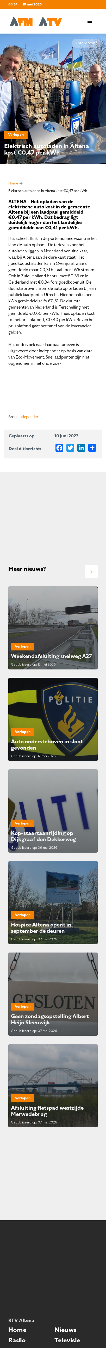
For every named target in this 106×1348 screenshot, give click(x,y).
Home (13, 183)
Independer (28, 416)
